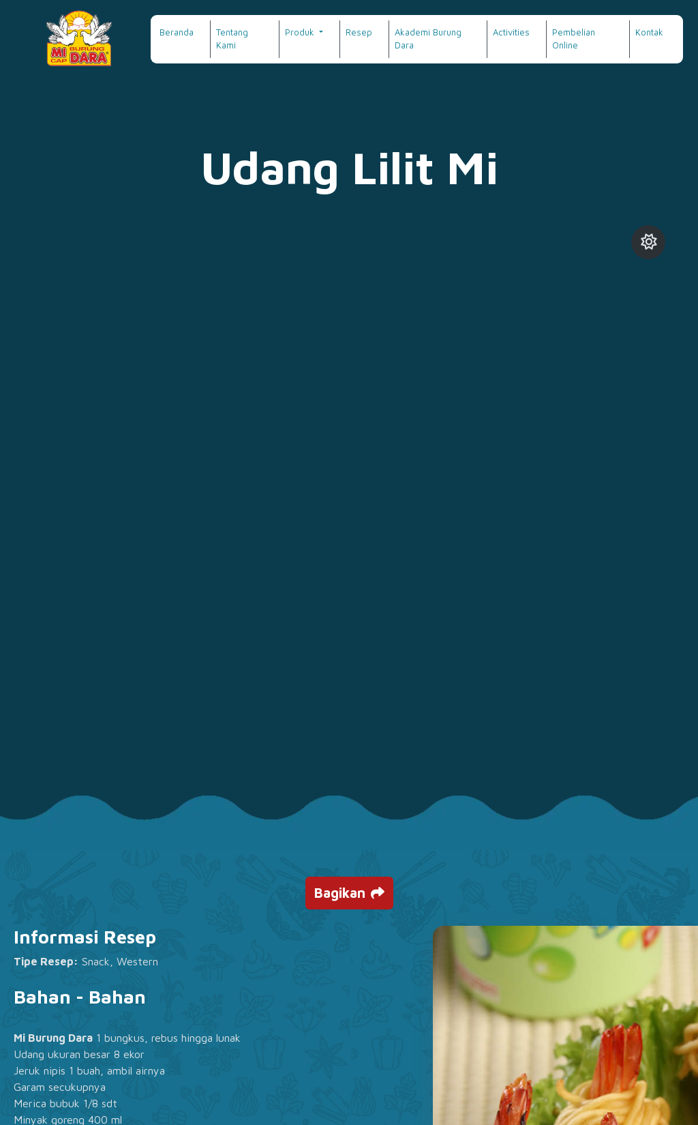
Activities (511, 32)
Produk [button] (301, 32)
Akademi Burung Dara (428, 39)
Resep (359, 32)
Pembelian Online (573, 39)
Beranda (177, 32)
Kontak (649, 32)
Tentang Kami (232, 39)
